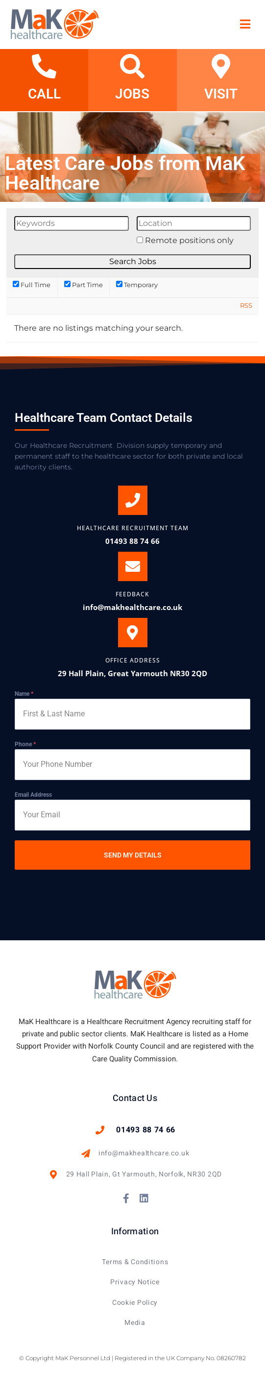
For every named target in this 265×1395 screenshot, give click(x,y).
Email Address (33, 794)
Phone (25, 744)
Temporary (137, 285)
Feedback (132, 594)
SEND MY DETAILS (133, 855)
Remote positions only (189, 240)
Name (24, 693)
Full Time (31, 285)
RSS (246, 305)
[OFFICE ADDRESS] (132, 632)
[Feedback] (132, 566)
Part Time (83, 285)
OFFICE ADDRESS (132, 660)
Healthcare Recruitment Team (133, 528)
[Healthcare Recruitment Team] (132, 500)
